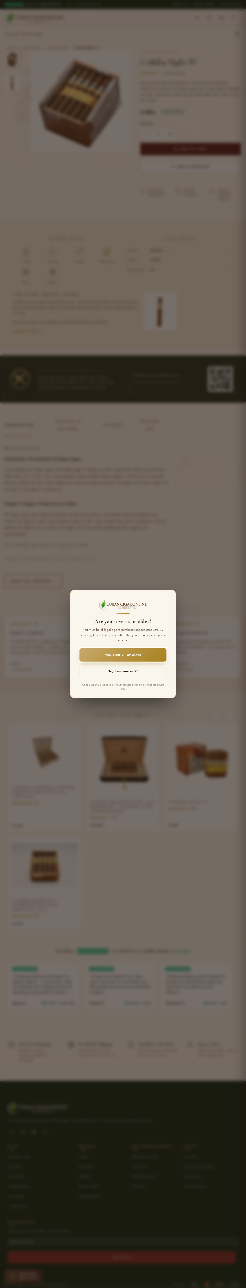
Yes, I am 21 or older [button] (123, 654)
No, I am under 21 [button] (123, 671)
